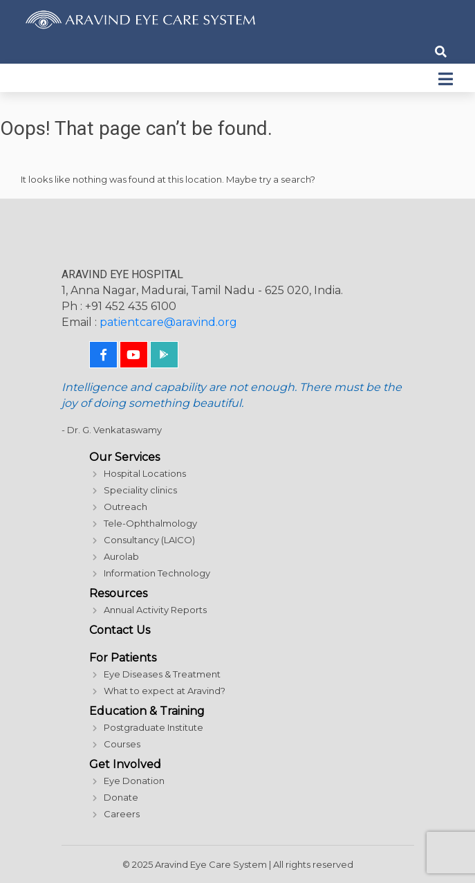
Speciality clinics (140, 489)
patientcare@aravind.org (168, 322)
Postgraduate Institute (153, 727)
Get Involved (125, 764)
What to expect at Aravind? (164, 690)
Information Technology (157, 573)
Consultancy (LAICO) (149, 539)
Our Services (124, 457)
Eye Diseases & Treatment (162, 674)
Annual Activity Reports (155, 609)
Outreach (125, 506)
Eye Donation (134, 780)
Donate (121, 797)
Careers (122, 813)
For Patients (122, 657)
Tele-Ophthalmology (150, 523)
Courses (122, 743)
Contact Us (119, 630)
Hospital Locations (145, 473)
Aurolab (121, 556)
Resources (118, 593)
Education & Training (147, 711)
